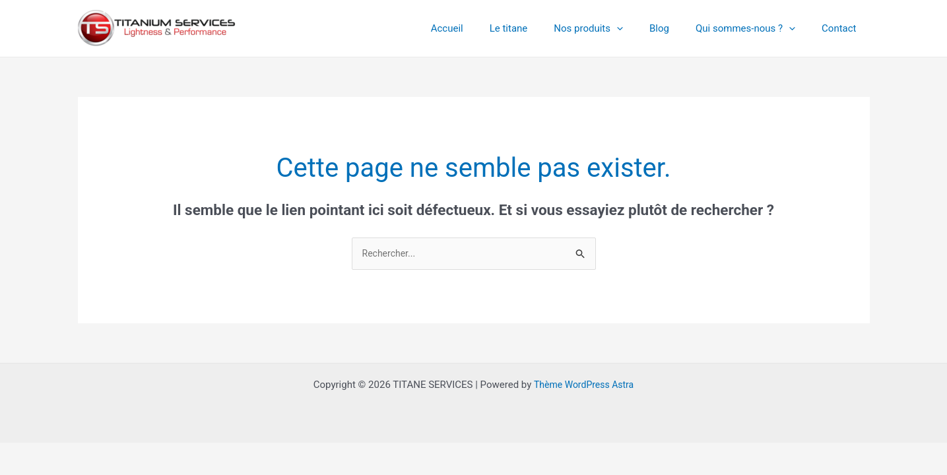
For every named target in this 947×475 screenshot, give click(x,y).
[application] (640, 28)
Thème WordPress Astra (583, 385)
